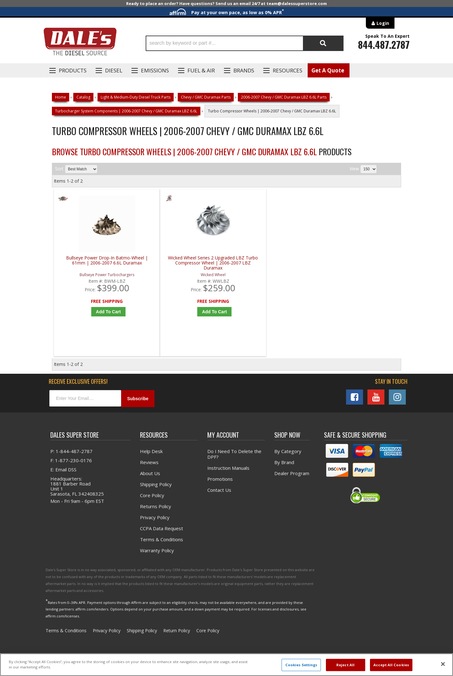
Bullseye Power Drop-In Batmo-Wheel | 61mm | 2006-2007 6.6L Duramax (97, 263)
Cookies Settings (301, 664)
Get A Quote (327, 70)
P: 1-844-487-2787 (71, 454)
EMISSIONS (155, 70)
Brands (243, 70)
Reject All (345, 664)
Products (73, 70)
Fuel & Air (201, 70)
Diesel (113, 70)
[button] (245, 43)
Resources (287, 70)
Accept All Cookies (391, 664)
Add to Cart (99, 311)
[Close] (443, 664)
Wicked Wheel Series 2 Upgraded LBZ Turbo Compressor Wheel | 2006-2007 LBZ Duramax (184, 263)
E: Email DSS (63, 472)
